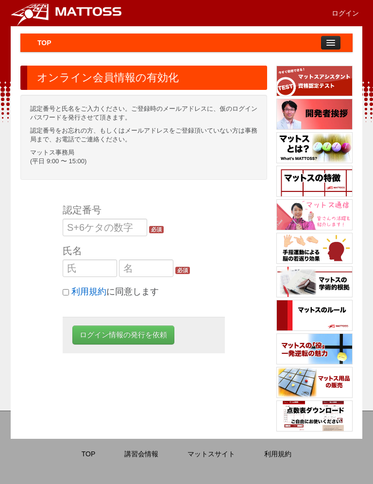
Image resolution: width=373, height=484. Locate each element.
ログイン (345, 13)
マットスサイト (211, 454)
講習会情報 (141, 454)
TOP (44, 43)
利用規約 (88, 291)
